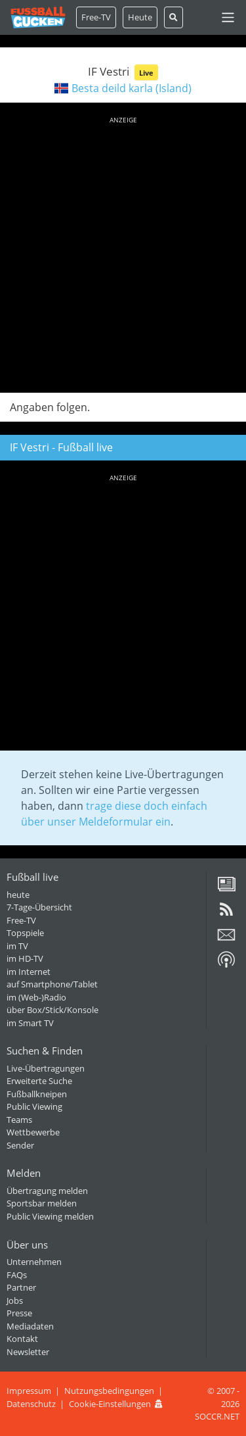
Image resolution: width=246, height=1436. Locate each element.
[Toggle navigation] (228, 17)
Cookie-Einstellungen (110, 1404)
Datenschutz (31, 1404)
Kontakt (22, 1339)
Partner (21, 1287)
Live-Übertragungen (46, 1068)
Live (146, 73)
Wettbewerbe (33, 1132)
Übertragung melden (47, 1191)
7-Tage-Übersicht (39, 907)
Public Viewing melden (50, 1216)
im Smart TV (30, 1023)
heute (18, 895)
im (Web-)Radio (36, 997)
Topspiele (25, 933)
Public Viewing (34, 1106)
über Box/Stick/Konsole (52, 1010)
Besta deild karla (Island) (132, 88)
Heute (140, 17)
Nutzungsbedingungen (109, 1391)
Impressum (29, 1391)
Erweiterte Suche (39, 1081)
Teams (19, 1120)
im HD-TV (25, 958)
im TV (17, 946)
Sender (20, 1145)
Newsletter (28, 1352)
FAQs (17, 1275)
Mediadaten (30, 1326)
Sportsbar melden (42, 1203)
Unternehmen (34, 1262)
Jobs (15, 1300)
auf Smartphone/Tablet (52, 984)
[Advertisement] (123, 252)
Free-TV (96, 17)
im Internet (29, 972)
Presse (19, 1313)
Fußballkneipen (37, 1094)
